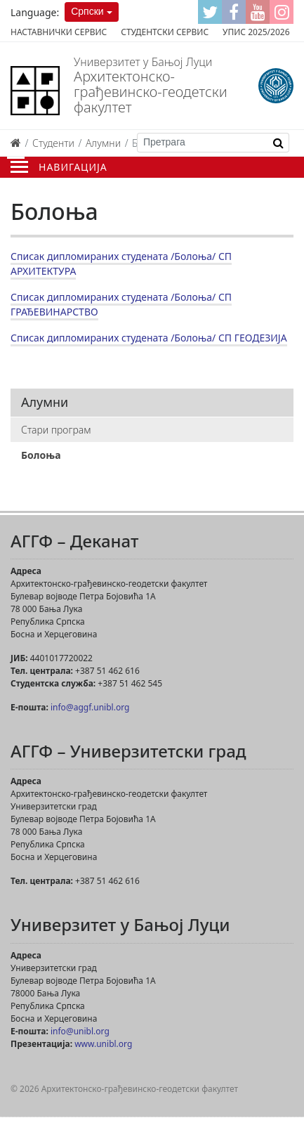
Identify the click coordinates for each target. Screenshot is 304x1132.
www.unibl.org (103, 1044)
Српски (87, 11)
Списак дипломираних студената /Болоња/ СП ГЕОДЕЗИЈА (149, 337)
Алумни (103, 143)
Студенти (53, 143)
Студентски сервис (165, 32)
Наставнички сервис (59, 32)
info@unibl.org (80, 1031)
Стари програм (56, 429)
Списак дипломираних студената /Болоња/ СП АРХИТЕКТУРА (121, 263)
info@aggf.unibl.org (90, 707)
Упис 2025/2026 (256, 32)
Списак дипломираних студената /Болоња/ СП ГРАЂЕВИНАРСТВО (121, 304)
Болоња (41, 455)
